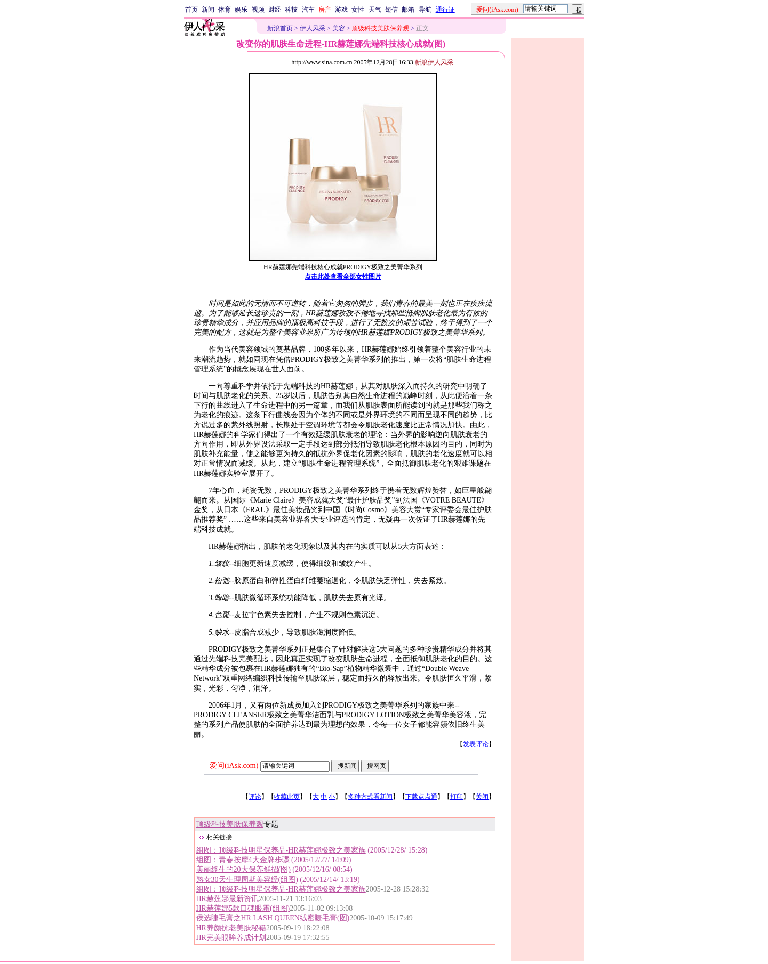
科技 (291, 9)
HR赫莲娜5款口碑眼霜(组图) (243, 908)
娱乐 (241, 9)
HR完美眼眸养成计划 (231, 938)
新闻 (208, 9)
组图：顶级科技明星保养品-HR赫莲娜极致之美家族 (281, 850)
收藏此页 (287, 796)
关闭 (482, 796)
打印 (456, 796)
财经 (274, 9)
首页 (191, 9)
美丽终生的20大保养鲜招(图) (243, 869)
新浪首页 (280, 28)
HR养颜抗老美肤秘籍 (231, 928)
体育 (224, 9)
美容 (338, 28)
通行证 (445, 9)
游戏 (341, 9)
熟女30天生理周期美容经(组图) (247, 880)
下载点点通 (421, 796)
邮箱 (408, 9)
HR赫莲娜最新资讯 (227, 899)
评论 (255, 796)
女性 (357, 9)
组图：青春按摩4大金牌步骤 (243, 860)
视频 (258, 9)
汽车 (308, 9)
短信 (391, 9)
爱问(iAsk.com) (234, 765)
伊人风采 (312, 28)
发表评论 (476, 744)
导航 (425, 9)
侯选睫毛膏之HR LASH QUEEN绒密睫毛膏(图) (273, 918)
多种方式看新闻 (370, 796)
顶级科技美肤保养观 (229, 824)
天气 (375, 9)
